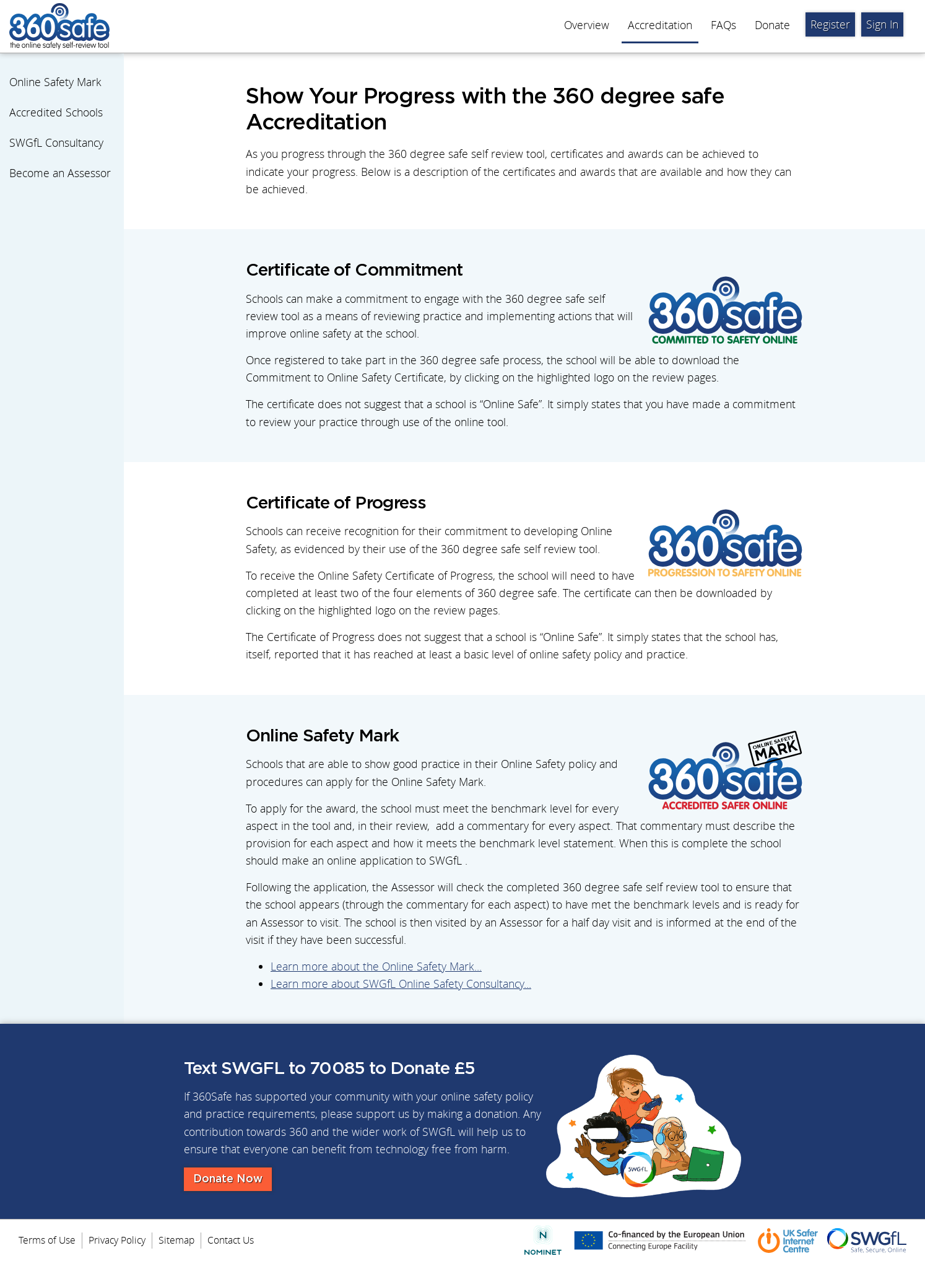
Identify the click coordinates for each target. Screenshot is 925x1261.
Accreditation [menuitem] (660, 25)
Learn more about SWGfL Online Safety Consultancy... (401, 984)
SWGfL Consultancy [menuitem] (56, 143)
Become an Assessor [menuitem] (60, 173)
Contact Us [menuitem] (230, 1240)
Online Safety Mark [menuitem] (55, 82)
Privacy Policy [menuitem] (117, 1240)
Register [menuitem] (830, 24)
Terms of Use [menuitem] (47, 1240)
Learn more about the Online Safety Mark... (376, 966)
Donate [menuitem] (772, 25)
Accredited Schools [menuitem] (56, 112)
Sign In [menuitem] (882, 24)
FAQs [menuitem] (723, 25)
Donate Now (228, 1179)
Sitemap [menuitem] (176, 1240)
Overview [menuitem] (586, 25)
